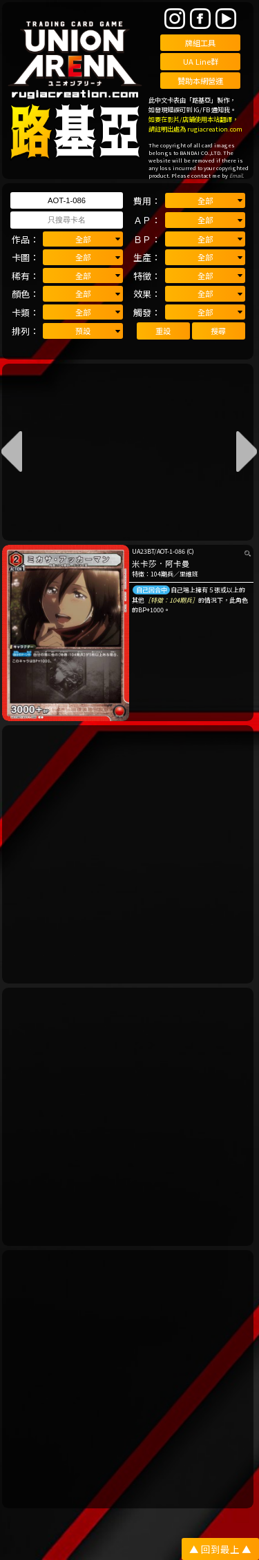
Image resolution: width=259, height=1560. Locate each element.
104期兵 (162, 574)
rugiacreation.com (214, 129)
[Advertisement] (129, 854)
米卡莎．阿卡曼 (161, 563)
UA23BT (143, 551)
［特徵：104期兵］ (171, 600)
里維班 (189, 574)
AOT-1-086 (171, 551)
